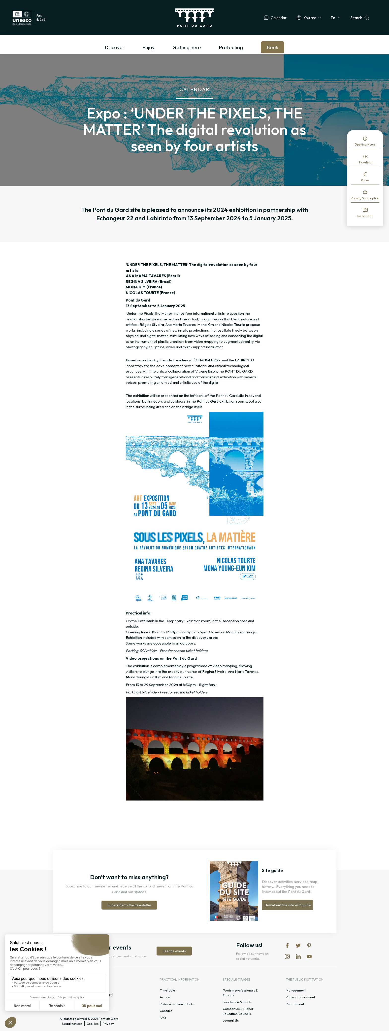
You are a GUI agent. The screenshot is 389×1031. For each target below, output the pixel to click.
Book (272, 47)
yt (309, 956)
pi (309, 946)
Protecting (231, 47)
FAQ (163, 1018)
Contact (166, 1011)
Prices (365, 180)
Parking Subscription (365, 198)
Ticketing (365, 162)
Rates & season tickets (177, 1004)
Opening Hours (365, 144)
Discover (115, 47)
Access (165, 997)
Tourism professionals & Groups (240, 992)
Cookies (92, 1024)
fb (287, 946)
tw (298, 946)
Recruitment (295, 1004)
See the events (174, 951)
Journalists (231, 1020)
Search (356, 17)
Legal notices (72, 1024)
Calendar (279, 17)
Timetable (167, 990)
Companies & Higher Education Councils (238, 1011)
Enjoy (148, 47)
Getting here (186, 47)
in (287, 956)
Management (296, 990)
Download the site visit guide (287, 905)
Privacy (108, 1024)
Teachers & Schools (237, 1002)
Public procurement (300, 997)
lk (298, 956)
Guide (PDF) (365, 216)
